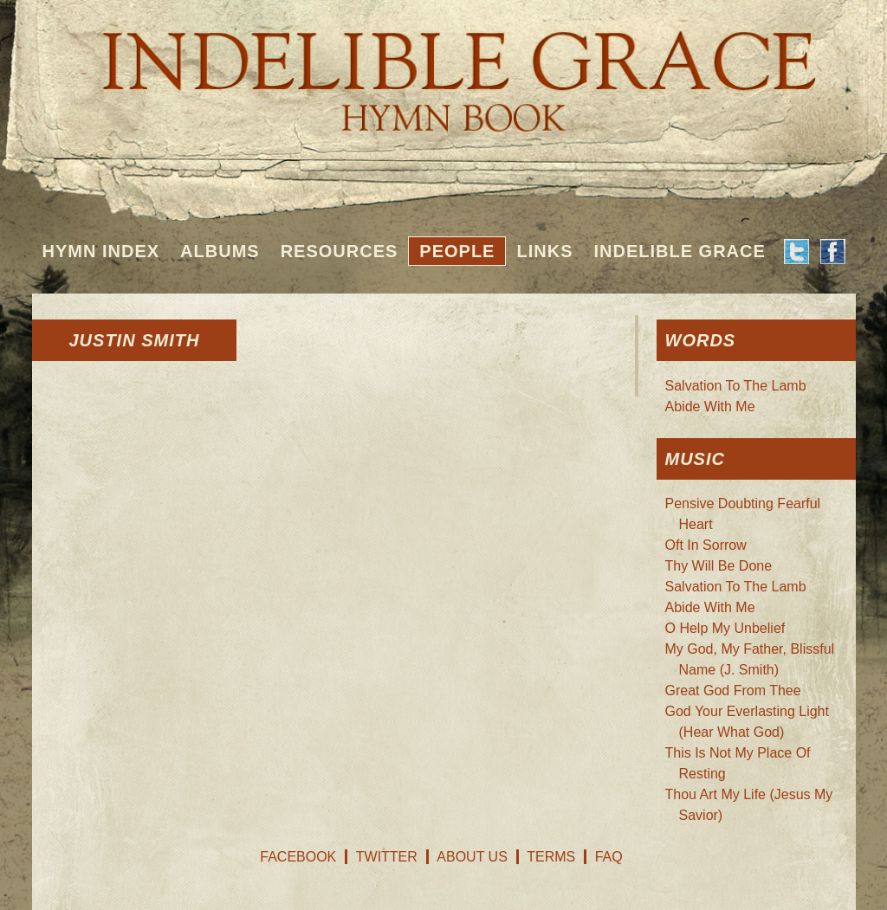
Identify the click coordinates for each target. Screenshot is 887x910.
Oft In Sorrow (706, 545)
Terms (551, 856)
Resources (339, 251)
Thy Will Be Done (719, 565)
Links (544, 251)
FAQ (609, 856)
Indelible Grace (679, 251)
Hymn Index (101, 251)
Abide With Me (710, 406)
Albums (220, 251)
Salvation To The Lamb (735, 385)
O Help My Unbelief (725, 628)
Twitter (387, 856)
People (457, 251)
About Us (472, 856)
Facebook (298, 856)
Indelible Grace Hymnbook (444, 69)
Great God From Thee (733, 690)
